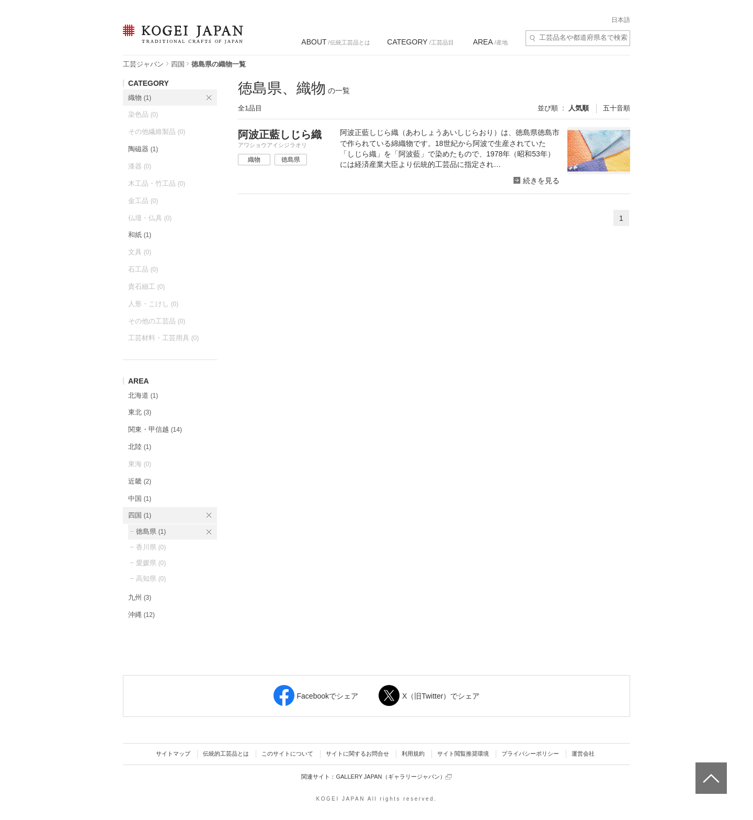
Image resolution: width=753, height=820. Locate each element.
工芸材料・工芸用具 (163, 338)
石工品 (143, 269)
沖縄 (141, 615)
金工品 (143, 201)
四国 (178, 64)
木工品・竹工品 (156, 183)
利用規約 (413, 753)
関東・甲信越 (155, 429)
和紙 (139, 235)
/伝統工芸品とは (335, 42)
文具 (139, 252)
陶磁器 (143, 149)
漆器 (139, 166)
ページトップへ (709, 770)
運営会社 (583, 753)
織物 (139, 98)
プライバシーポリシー (530, 753)
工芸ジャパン (143, 64)
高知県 (151, 578)
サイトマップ (173, 753)
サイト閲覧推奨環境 (463, 753)
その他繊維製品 (156, 132)
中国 (139, 498)
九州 (139, 597)
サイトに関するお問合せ (357, 753)
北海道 (143, 395)
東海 (139, 464)
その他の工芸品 (156, 321)
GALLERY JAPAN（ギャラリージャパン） (393, 776)
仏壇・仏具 (150, 218)
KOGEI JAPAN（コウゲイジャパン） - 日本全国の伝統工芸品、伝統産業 (181, 40)
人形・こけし (153, 304)
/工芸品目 (420, 42)
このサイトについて (287, 753)
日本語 (620, 20)
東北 (139, 412)
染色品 (143, 114)
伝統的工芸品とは (226, 753)
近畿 (139, 481)
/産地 (490, 42)
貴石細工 (146, 286)
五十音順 (616, 108)
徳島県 (151, 531)
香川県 (151, 547)
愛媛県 (151, 563)
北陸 (139, 447)
